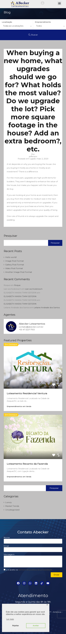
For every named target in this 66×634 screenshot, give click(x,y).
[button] (59, 3)
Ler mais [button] (10, 619)
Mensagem (9, 554)
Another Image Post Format (18, 272)
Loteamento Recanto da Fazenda (27, 463)
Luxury (8, 502)
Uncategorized (12, 510)
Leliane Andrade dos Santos (47, 307)
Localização (7, 22)
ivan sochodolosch (33, 289)
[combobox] (16, 26)
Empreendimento (43, 22)
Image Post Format (14, 261)
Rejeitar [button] (15, 626)
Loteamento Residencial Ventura (27, 393)
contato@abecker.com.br (31, 327)
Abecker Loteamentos (32, 323)
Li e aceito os (29, 570)
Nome (7, 537)
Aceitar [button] (36, 626)
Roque (17, 285)
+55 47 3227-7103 (27, 329)
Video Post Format (14, 268)
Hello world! (11, 257)
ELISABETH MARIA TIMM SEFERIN (20, 296)
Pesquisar (10, 235)
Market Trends (12, 506)
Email (6, 546)
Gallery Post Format (14, 264)
